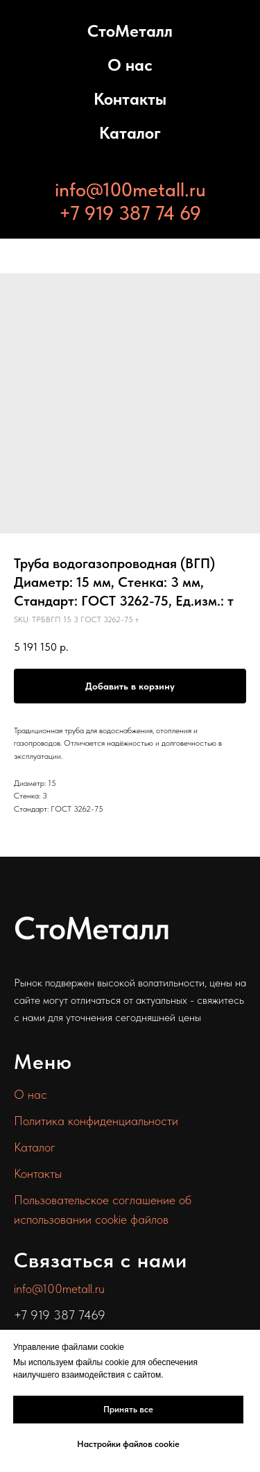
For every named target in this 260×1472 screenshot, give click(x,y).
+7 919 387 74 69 (130, 213)
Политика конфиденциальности (96, 1120)
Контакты (130, 99)
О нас (130, 65)
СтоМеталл (130, 31)
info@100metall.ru (130, 189)
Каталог (130, 133)
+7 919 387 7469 (59, 1315)
